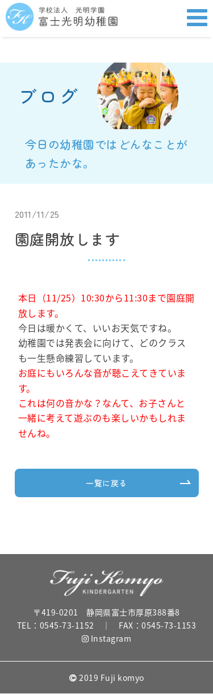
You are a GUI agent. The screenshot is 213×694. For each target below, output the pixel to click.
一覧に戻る (106, 483)
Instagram (107, 638)
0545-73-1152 (67, 625)
